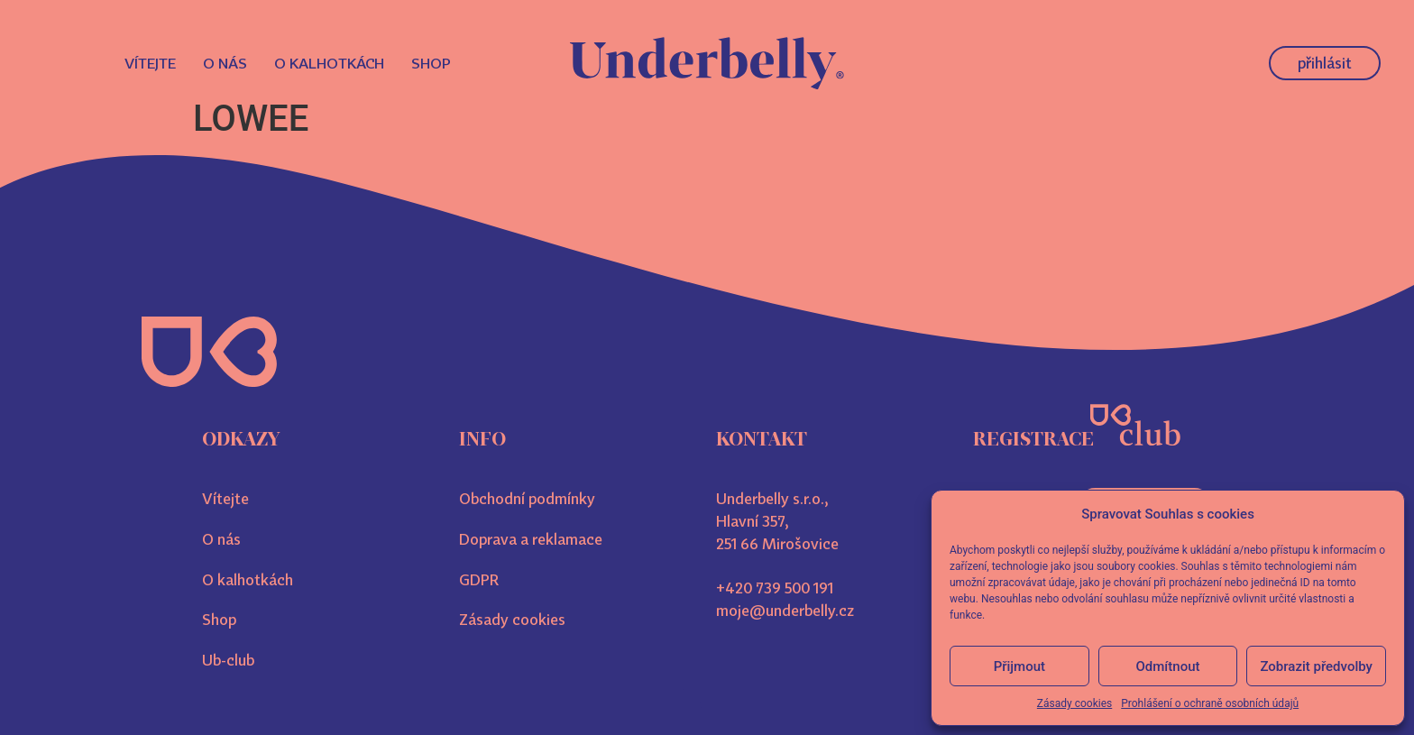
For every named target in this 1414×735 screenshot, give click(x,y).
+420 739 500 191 (774, 588)
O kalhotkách (329, 63)
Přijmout (1019, 666)
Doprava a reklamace (530, 539)
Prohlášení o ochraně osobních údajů (1210, 703)
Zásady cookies (1074, 703)
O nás (225, 63)
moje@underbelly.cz (785, 611)
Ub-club (228, 660)
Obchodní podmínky (527, 499)
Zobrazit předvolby (1316, 666)
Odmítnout (1168, 666)
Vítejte (150, 63)
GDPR (479, 580)
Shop (431, 63)
